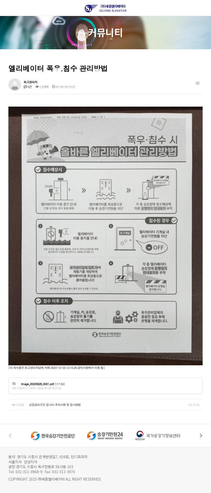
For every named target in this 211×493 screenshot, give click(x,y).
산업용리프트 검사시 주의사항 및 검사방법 (55, 405)
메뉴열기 (7, 8)
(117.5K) (42, 384)
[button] (201, 435)
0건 (28, 87)
